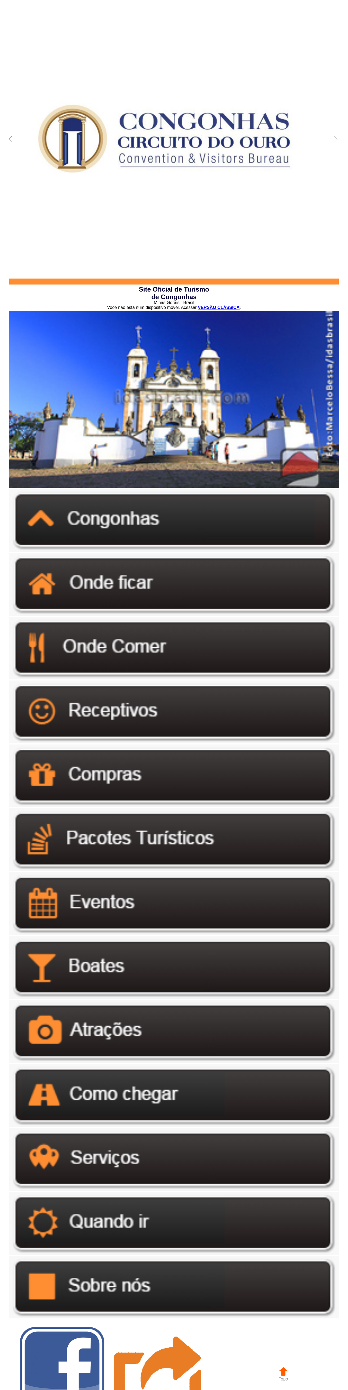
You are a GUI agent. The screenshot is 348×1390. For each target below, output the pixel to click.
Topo (283, 1376)
